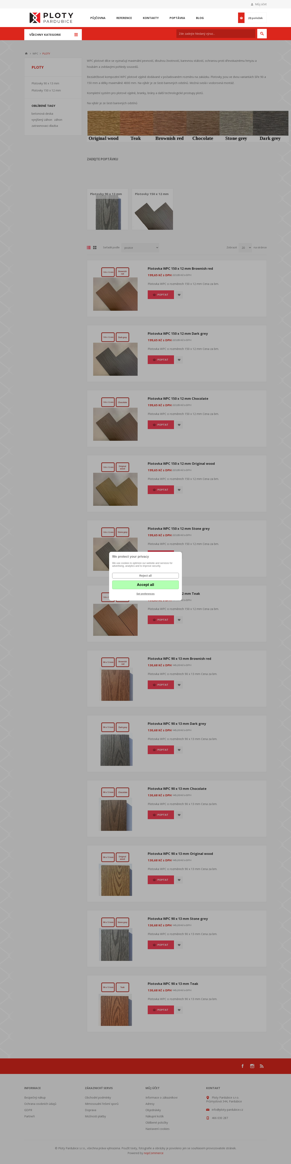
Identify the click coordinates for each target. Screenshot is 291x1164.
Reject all (145, 575)
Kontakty (151, 18)
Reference (124, 18)
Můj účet (261, 4)
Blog (200, 18)
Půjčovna (97, 18)
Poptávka (177, 18)
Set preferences (145, 593)
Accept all (145, 585)
